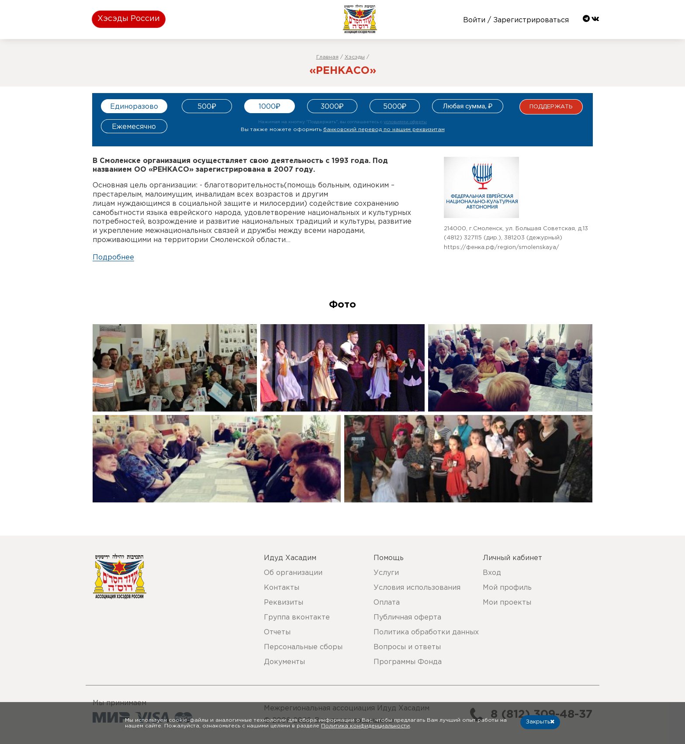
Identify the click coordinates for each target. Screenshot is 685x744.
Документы (284, 662)
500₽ (206, 107)
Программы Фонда (408, 662)
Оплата (387, 602)
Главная (327, 57)
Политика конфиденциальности (365, 725)
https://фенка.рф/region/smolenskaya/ (501, 247)
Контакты (281, 588)
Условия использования (417, 588)
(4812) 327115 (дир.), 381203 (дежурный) (503, 237)
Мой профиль (507, 588)
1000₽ (269, 107)
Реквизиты (283, 602)
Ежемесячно (134, 127)
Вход (492, 573)
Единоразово (134, 107)
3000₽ (332, 107)
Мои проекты (507, 602)
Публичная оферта (407, 617)
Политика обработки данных (426, 632)
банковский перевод (384, 129)
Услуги (386, 573)
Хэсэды (355, 57)
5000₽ (395, 107)
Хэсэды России (128, 18)
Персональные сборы (303, 647)
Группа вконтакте (297, 617)
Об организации (293, 573)
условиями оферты (405, 122)
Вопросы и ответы (407, 647)
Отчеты (277, 632)
